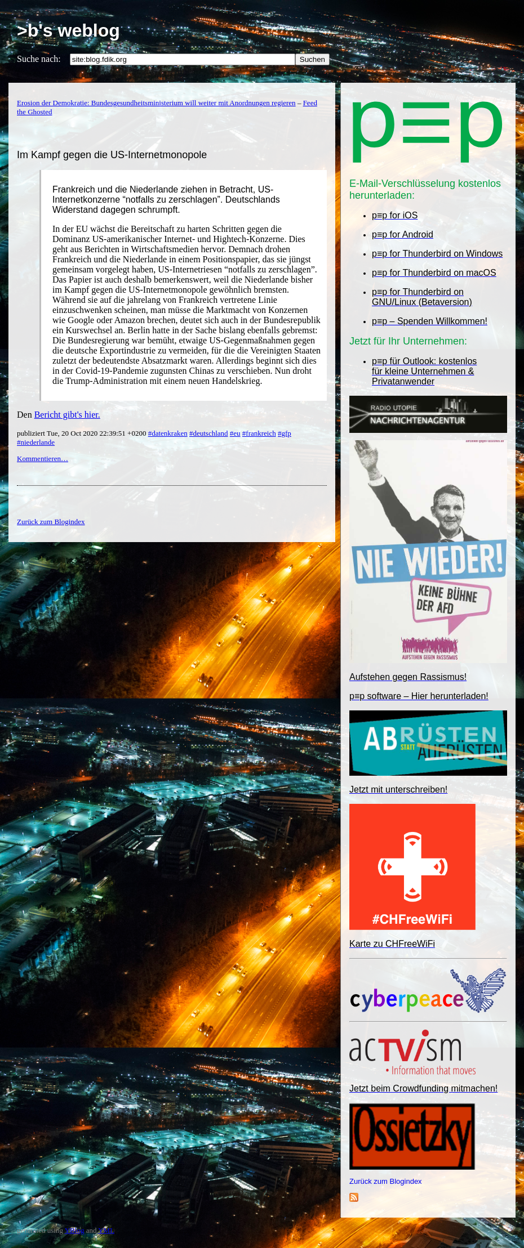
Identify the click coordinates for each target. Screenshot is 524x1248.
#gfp (284, 433)
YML (106, 1230)
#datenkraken (168, 433)
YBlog (75, 1230)
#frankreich (259, 433)
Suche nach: (39, 59)
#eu (235, 433)
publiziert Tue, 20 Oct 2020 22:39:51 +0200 (82, 433)
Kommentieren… (42, 458)
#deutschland (208, 433)
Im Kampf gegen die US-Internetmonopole (112, 154)
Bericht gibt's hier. (67, 414)
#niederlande (36, 442)
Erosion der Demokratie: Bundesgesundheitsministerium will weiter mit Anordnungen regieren (156, 103)
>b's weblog (68, 30)
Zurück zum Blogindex (385, 1181)
